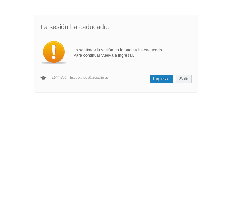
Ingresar (161, 78)
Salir (183, 78)
